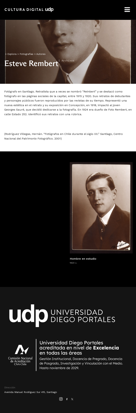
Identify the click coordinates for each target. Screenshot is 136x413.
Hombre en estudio (83, 258)
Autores (41, 54)
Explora (11, 54)
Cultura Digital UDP (29, 11)
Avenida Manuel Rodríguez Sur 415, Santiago (30, 392)
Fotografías (26, 54)
